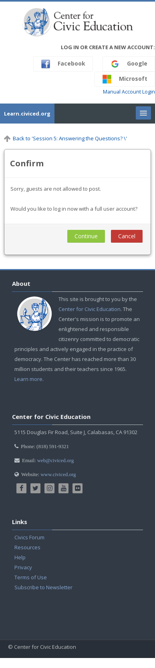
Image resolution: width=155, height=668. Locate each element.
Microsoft (124, 79)
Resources (27, 547)
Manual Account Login (129, 91)
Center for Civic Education (89, 309)
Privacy (23, 567)
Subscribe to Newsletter (43, 587)
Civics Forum (29, 537)
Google (128, 64)
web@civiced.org (55, 460)
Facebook (63, 64)
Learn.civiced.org (27, 113)
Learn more (28, 379)
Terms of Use (30, 577)
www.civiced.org (58, 474)
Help (20, 557)
